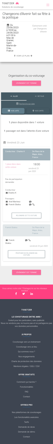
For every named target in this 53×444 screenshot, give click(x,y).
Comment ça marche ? (26, 382)
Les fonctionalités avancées (26, 417)
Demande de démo (26, 432)
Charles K (11, 193)
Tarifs (26, 422)
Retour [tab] (39, 96)
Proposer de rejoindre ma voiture (26, 254)
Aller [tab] (14, 96)
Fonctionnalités (26, 387)
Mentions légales (21, 366)
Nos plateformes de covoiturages (26, 412)
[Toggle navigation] (48, 5)
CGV (38, 366)
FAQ (26, 391)
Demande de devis (26, 427)
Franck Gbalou (13, 204)
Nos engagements (26, 356)
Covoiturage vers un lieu (26, 347)
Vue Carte (38, 111)
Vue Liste (13, 111)
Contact (26, 396)
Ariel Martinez (13, 201)
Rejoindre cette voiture (26, 215)
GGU (32, 366)
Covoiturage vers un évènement (26, 342)
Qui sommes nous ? (26, 351)
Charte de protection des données (26, 361)
